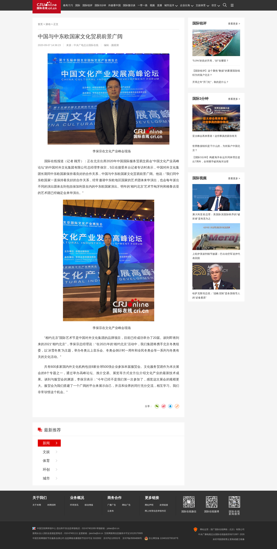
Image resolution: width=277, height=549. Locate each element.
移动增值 (89, 505)
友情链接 (164, 505)
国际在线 (47, 6)
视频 (152, 5)
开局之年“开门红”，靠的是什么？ (210, 82)
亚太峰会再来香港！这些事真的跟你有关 (214, 136)
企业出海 (186, 5)
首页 (40, 24)
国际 (77, 5)
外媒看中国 (114, 5)
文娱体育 (202, 5)
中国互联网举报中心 (44, 528)
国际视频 (199, 178)
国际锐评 (87, 5)
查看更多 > (234, 23)
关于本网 (37, 505)
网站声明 (149, 505)
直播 (159, 5)
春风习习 (68, 5)
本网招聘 (51, 505)
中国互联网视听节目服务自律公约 (48, 538)
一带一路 (143, 5)
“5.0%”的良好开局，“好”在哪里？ (210, 60)
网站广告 (126, 505)
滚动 (48, 24)
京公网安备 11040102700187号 (161, 538)
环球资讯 (74, 505)
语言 (215, 5)
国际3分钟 (100, 5)
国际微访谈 (129, 5)
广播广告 (111, 505)
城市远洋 (171, 5)
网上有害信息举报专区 (155, 511)
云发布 (110, 511)
